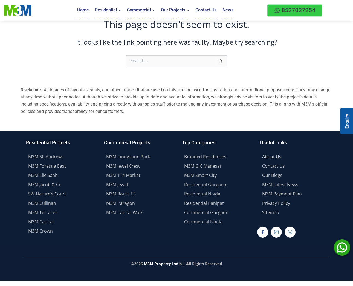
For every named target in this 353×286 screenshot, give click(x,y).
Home (83, 10)
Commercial (141, 10)
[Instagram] (276, 232)
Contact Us (205, 10)
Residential (108, 10)
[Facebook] (262, 232)
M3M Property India (163, 263)
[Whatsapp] (290, 232)
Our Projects (175, 10)
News (227, 10)
